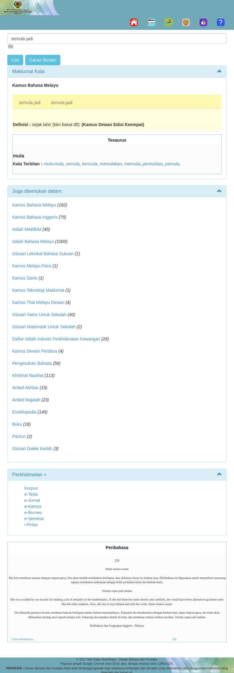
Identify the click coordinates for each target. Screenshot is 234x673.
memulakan (111, 163)
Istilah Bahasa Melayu (33, 241)
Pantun (19, 436)
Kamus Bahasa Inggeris (35, 217)
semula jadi (30, 102)
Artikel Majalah (26, 399)
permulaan (153, 163)
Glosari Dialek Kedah (32, 448)
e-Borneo (33, 512)
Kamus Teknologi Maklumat (38, 290)
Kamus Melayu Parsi (31, 265)
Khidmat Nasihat (28, 375)
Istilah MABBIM (26, 229)
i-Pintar (31, 524)
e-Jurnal (32, 500)
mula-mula (53, 163)
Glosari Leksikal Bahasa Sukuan (43, 253)
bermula (90, 163)
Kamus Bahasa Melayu (34, 205)
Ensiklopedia (24, 412)
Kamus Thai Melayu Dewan (38, 302)
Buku (17, 424)
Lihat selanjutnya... (23, 639)
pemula (172, 163)
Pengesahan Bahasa (32, 363)
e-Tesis (31, 494)
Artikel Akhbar (25, 387)
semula (73, 163)
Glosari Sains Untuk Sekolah (39, 314)
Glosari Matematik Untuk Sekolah (44, 326)
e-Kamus (32, 506)
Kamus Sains (24, 278)
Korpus (31, 488)
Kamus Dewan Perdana (34, 351)
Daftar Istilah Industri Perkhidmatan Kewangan (56, 338)
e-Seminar (34, 518)
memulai (132, 163)
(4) (174, 639)
